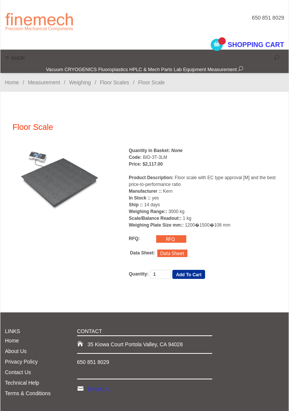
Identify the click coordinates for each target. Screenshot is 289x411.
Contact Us (18, 372)
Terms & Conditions (27, 393)
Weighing (80, 82)
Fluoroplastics (113, 69)
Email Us (98, 389)
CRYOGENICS (81, 69)
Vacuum (54, 69)
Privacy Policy (21, 362)
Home (12, 82)
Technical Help (22, 383)
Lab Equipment (190, 69)
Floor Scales (114, 82)
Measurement (222, 69)
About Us (16, 351)
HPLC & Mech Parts (150, 69)
